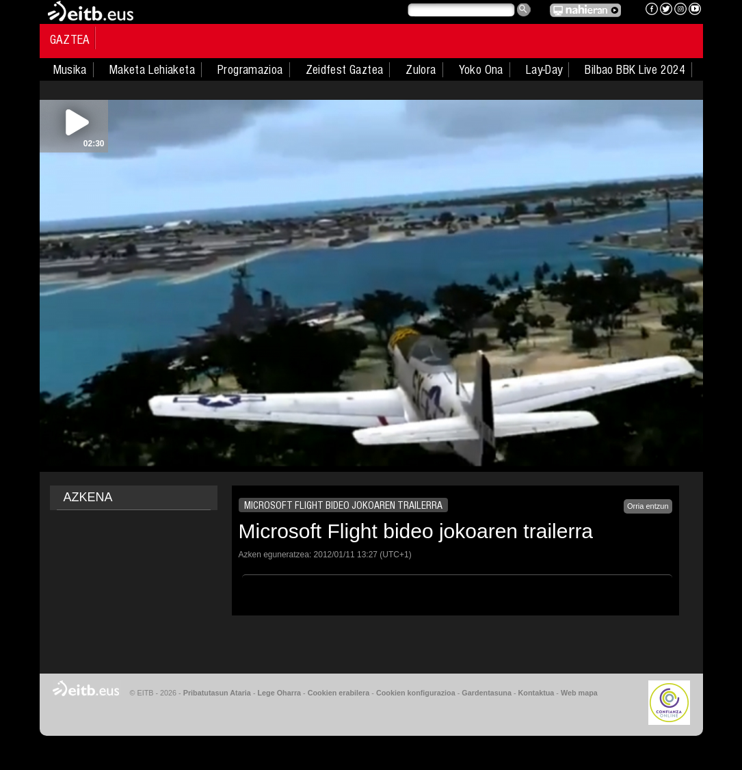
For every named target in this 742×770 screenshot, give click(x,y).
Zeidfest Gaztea (345, 69)
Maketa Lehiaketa (152, 69)
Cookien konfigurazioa (415, 693)
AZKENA (88, 497)
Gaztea (70, 39)
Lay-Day (544, 69)
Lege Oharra (280, 693)
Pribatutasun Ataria (217, 693)
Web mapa (579, 693)
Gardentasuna (487, 693)
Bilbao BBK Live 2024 (635, 69)
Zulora (421, 69)
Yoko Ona (481, 69)
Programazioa (250, 69)
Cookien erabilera (339, 693)
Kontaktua (536, 693)
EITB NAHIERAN (585, 10)
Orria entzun (648, 506)
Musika (70, 69)
